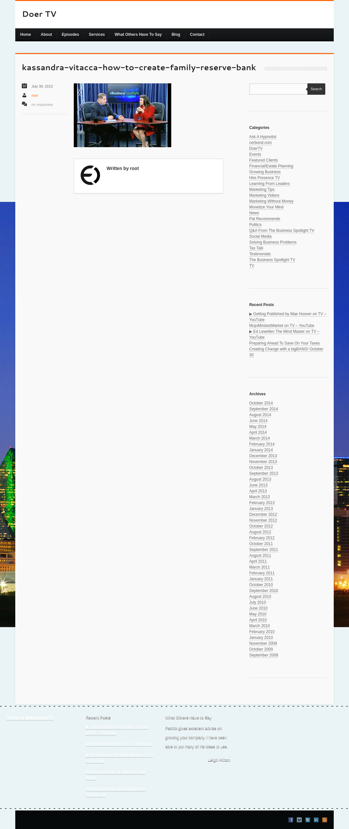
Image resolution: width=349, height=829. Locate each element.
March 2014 (259, 438)
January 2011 (261, 579)
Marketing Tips (262, 189)
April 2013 (258, 491)
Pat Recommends (264, 219)
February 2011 (262, 573)
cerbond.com (260, 142)
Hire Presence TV (264, 178)
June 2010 (258, 608)
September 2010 (263, 590)
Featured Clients (263, 160)
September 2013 (263, 473)
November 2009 (263, 643)
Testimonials (260, 254)
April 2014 (258, 432)
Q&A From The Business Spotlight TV (281, 230)
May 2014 (257, 426)
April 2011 (258, 561)
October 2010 (261, 585)
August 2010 (260, 596)
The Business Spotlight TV (272, 260)
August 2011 (260, 555)
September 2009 (263, 655)
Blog (176, 34)
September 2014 (263, 409)
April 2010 (258, 620)
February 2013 (262, 502)
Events (255, 154)
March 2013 (259, 497)
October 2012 (261, 526)
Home (25, 34)
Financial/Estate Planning (271, 166)
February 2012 (262, 538)
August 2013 (260, 479)
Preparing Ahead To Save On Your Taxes (284, 343)
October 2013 (261, 467)
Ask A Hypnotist (262, 136)
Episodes (70, 34)
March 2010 (259, 626)
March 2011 (259, 567)
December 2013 (263, 456)
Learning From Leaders (269, 183)
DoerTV (256, 148)
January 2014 (261, 450)
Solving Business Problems (272, 242)
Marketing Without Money (271, 201)
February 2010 (262, 631)
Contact (197, 34)
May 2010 (257, 614)
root (35, 95)
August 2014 (260, 415)
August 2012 (260, 532)
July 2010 (257, 602)
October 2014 (261, 403)
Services (97, 34)
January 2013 (261, 508)
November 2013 (263, 461)
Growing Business (265, 172)
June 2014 (258, 420)
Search (314, 89)
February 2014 (262, 444)
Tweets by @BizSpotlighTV (30, 717)
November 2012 (263, 520)
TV (251, 265)
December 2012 (263, 514)
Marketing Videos (264, 195)
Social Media (260, 236)
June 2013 (258, 485)
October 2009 (261, 649)
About (46, 34)
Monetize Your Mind (266, 207)
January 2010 (261, 637)
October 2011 (261, 543)
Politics (255, 224)
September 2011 (263, 549)
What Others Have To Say (138, 34)
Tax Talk (256, 248)
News (254, 213)
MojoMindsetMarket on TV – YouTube (281, 325)
